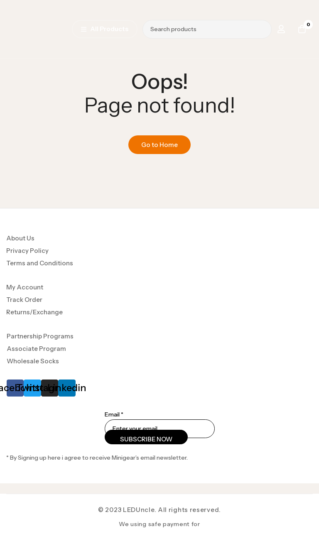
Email (114, 414)
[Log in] (281, 29)
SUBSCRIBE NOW (146, 439)
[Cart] (302, 29)
